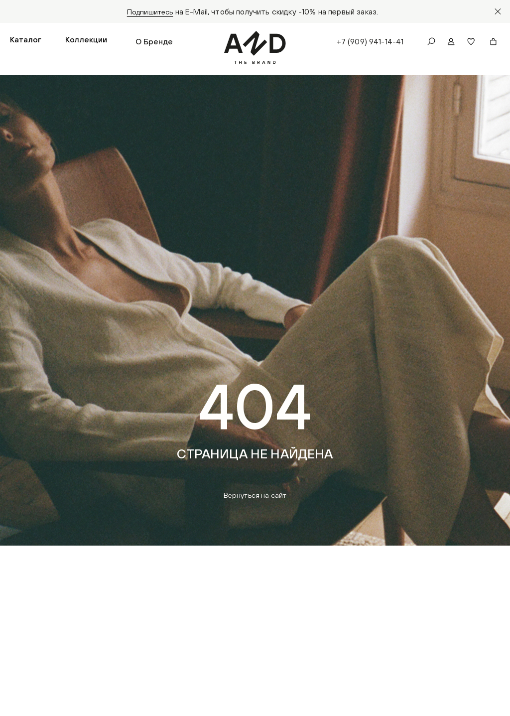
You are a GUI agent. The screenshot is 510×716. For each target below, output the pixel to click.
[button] (25, 43)
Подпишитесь (150, 11)
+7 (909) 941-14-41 (368, 42)
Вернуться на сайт (255, 497)
